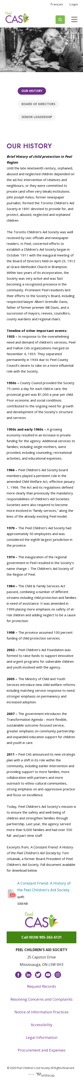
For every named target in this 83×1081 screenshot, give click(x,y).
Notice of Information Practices (41, 1011)
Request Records (41, 986)
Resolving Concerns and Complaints (41, 999)
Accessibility (41, 1024)
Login (73, 4)
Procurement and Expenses (42, 1050)
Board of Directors (38, 104)
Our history (31, 91)
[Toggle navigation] (74, 19)
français (56, 4)
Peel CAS (18, 17)
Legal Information (41, 1037)
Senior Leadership (36, 117)
